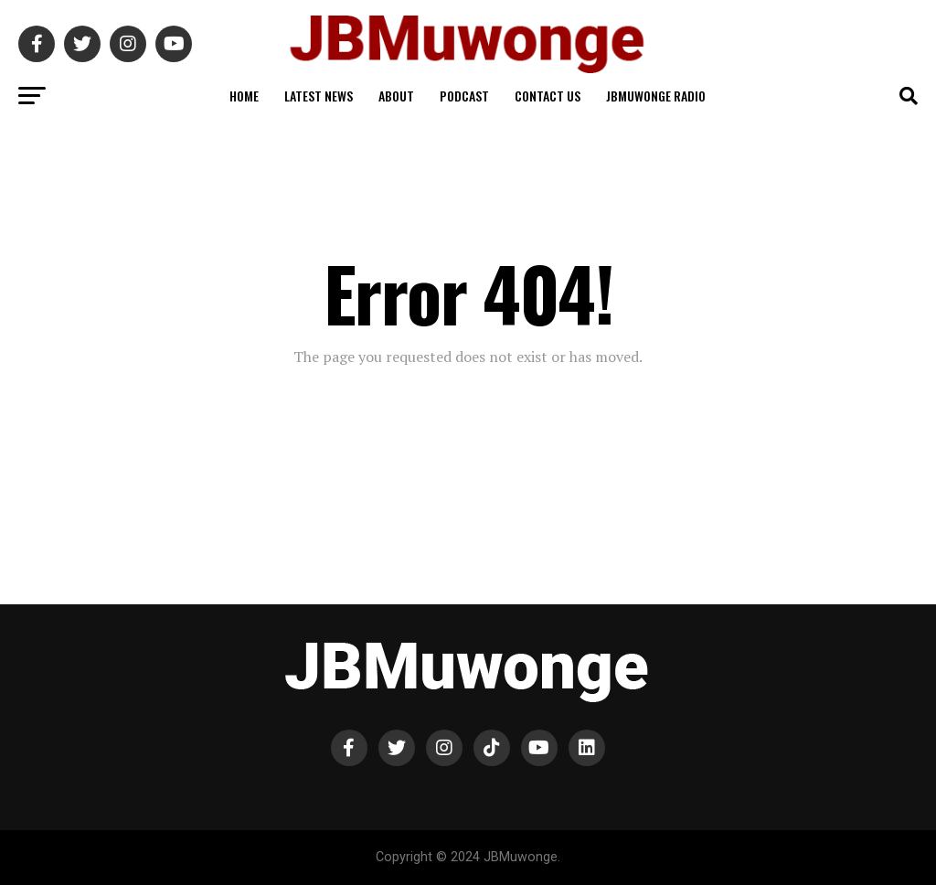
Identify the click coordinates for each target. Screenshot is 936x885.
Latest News (318, 95)
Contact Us (547, 95)
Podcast (464, 95)
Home (244, 95)
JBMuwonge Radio (656, 95)
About (396, 95)
